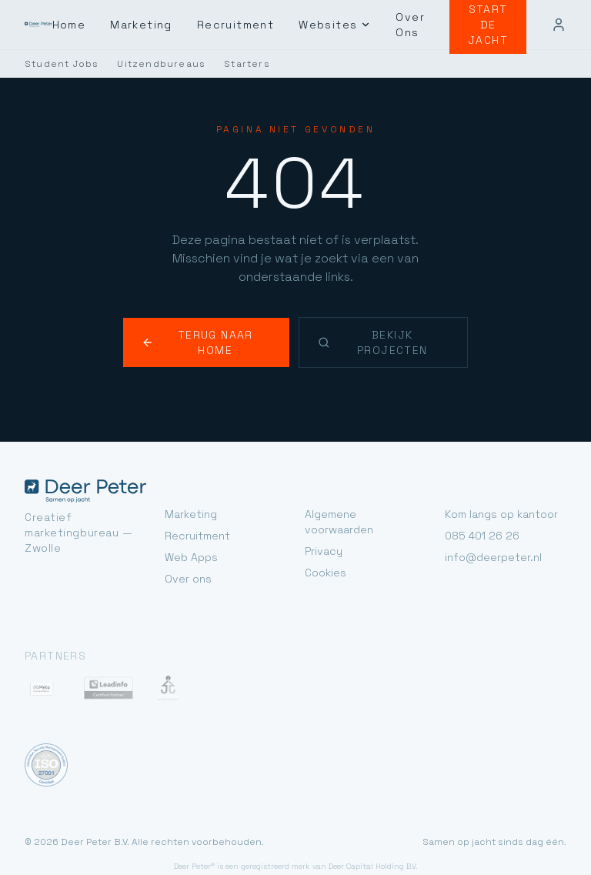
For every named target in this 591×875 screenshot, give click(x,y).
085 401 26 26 (480, 501)
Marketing (159, 24)
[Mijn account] (558, 24)
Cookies (324, 523)
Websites (344, 25)
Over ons (187, 544)
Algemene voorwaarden (363, 480)
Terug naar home (208, 316)
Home (88, 24)
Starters (225, 64)
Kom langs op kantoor (499, 480)
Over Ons (415, 24)
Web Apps (189, 523)
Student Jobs (56, 64)
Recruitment (250, 24)
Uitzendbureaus (146, 64)
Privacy (322, 501)
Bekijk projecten (385, 316)
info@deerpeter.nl (488, 523)
